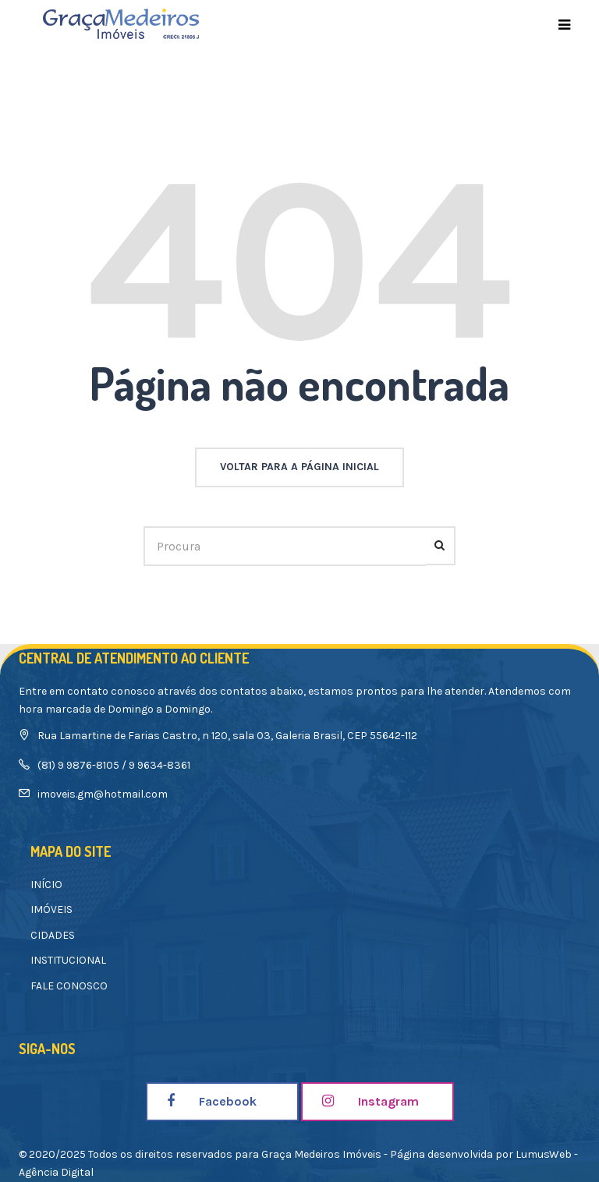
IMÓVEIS (51, 909)
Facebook (212, 1101)
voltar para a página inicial (299, 466)
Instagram (370, 1101)
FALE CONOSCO (69, 986)
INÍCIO (46, 884)
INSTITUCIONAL (68, 960)
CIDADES (52, 935)
